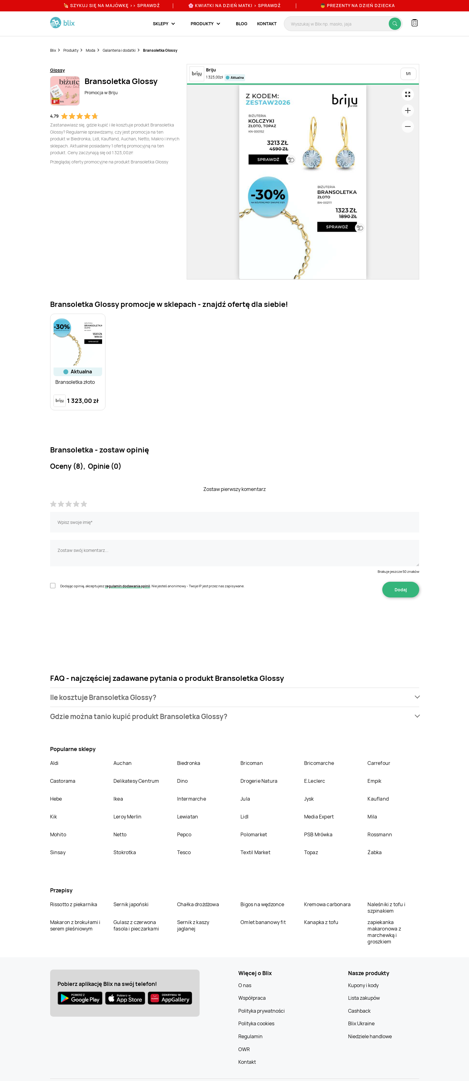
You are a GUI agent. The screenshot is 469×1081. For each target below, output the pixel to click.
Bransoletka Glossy (160, 50)
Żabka (375, 852)
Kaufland (378, 798)
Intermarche (191, 798)
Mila (372, 816)
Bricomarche (319, 763)
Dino (182, 781)
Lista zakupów (364, 998)
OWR (244, 1049)
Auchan (122, 763)
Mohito (58, 834)
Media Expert (319, 816)
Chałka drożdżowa (198, 904)
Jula (245, 798)
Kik (53, 816)
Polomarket (253, 834)
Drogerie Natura (258, 781)
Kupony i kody (363, 985)
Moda (90, 50)
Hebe (56, 798)
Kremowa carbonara (327, 904)
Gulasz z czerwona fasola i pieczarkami (136, 925)
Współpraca (252, 998)
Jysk (309, 798)
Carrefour (379, 763)
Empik (374, 781)
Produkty (70, 50)
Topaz (311, 852)
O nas (244, 985)
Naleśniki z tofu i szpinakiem (386, 907)
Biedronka (189, 763)
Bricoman (251, 763)
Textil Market (255, 852)
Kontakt (266, 23)
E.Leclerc (314, 781)
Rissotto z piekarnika (73, 904)
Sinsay (58, 852)
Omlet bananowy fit (263, 922)
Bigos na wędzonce (262, 904)
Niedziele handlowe (370, 1036)
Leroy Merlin (127, 816)
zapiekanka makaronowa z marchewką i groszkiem (384, 932)
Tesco (184, 852)
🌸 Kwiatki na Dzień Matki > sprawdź (234, 5)
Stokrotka (124, 852)
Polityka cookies (256, 1023)
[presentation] (97, 617)
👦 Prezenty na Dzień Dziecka (357, 5)
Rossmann (380, 834)
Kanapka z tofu (321, 922)
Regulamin (250, 1036)
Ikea (118, 798)
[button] (234, 697)
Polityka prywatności (261, 1010)
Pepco (184, 834)
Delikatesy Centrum (136, 781)
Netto (119, 834)
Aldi (54, 763)
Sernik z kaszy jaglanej (193, 925)
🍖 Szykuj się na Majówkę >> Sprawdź (111, 5)
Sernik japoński (131, 904)
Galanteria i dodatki (119, 50)
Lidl (244, 816)
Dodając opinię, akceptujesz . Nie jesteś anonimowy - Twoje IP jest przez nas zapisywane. (152, 586)
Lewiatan (187, 816)
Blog (241, 23)
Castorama (63, 781)
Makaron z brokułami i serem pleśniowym (75, 925)
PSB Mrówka (318, 834)
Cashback (359, 1010)
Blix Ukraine (361, 1023)
